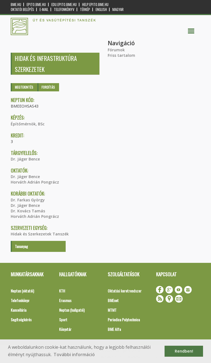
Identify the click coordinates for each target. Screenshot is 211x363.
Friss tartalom (121, 55)
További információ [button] (74, 354)
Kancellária (18, 310)
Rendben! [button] (184, 351)
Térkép (85, 9)
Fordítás (48, 87)
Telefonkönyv (64, 9)
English (101, 9)
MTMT (112, 310)
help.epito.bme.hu (95, 4)
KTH (62, 291)
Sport (63, 319)
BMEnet (113, 300)
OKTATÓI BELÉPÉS (22, 9)
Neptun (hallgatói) (72, 310)
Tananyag (21, 246)
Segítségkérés (21, 319)
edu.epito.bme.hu (64, 4)
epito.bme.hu (36, 4)
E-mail (44, 9)
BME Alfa (114, 329)
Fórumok (116, 49)
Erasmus (65, 300)
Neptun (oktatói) (22, 291)
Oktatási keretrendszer (124, 291)
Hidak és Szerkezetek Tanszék (40, 234)
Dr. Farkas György (28, 199)
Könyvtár (65, 329)
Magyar (118, 9)
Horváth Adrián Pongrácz (35, 182)
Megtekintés (24, 87)
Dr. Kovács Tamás (28, 210)
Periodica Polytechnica (124, 319)
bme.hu (16, 4)
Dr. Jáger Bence (25, 159)
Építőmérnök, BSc (28, 123)
